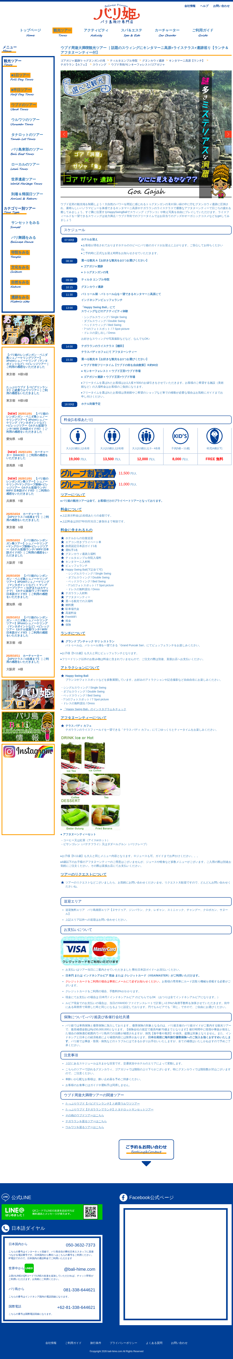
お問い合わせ (221, 5)
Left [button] (69, 134)
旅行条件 (95, 1342)
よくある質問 (154, 1342)
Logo (116, 14)
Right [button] (223, 134)
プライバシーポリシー (123, 1342)
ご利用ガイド (73, 1342)
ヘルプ (204, 5)
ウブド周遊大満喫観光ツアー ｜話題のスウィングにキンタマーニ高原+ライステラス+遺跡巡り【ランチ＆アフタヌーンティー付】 (144, 50)
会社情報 (189, 5)
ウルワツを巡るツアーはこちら (84, 1127)
